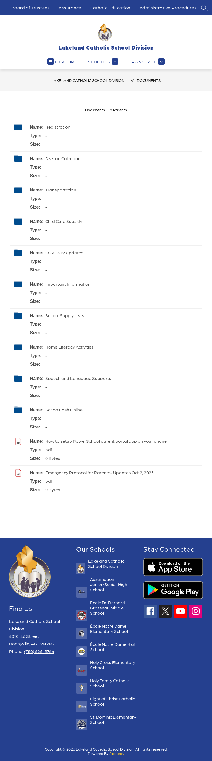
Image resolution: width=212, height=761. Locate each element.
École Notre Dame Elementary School (109, 628)
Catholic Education (110, 7)
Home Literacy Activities (69, 346)
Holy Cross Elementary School (112, 665)
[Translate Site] (146, 61)
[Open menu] (62, 61)
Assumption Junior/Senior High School (108, 584)
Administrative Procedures (168, 7)
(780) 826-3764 (39, 651)
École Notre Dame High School (113, 646)
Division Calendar (62, 158)
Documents (149, 80)
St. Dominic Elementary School (113, 719)
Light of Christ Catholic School (112, 701)
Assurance (70, 7)
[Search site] (204, 7)
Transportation (60, 189)
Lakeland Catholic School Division (87, 80)
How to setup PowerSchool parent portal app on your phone (106, 441)
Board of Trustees (30, 7)
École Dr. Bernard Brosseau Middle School (107, 608)
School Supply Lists (64, 315)
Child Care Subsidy (63, 221)
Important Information (68, 284)
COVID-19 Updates (64, 252)
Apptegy (116, 753)
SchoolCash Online (64, 409)
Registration (57, 126)
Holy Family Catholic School (109, 683)
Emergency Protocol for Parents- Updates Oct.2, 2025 (99, 472)
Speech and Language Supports (78, 378)
